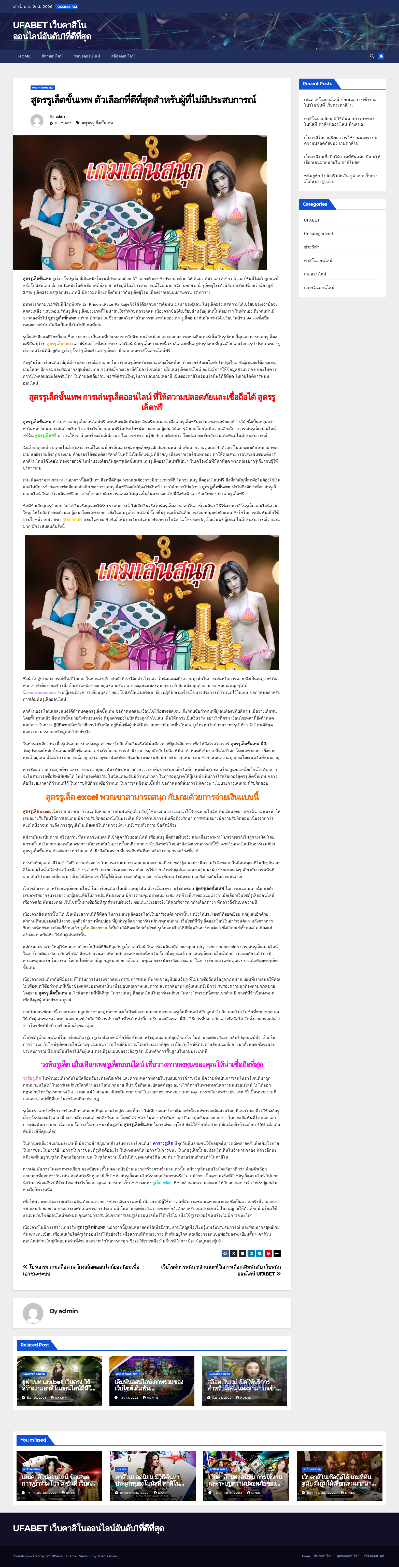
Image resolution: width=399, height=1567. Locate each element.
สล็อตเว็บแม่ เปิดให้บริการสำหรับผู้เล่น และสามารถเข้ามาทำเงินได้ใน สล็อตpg (241, 1388)
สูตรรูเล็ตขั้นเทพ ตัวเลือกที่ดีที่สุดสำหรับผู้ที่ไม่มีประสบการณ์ (143, 100)
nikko (348, 1493)
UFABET (312, 220)
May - (161, 1493)
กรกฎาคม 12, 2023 (42, 1493)
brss (68, 1493)
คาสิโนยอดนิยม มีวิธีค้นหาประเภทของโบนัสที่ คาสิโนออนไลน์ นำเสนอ (147, 1483)
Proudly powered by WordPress (38, 1556)
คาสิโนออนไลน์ (318, 260)
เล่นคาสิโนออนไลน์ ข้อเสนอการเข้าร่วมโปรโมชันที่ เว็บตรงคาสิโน (59, 1483)
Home (24, 56)
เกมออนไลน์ (315, 274)
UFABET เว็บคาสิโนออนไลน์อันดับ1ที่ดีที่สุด (88, 1528)
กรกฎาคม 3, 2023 (228, 1493)
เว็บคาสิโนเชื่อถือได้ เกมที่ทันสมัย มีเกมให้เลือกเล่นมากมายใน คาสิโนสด (338, 1483)
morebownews (41, 692)
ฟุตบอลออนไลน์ (87, 56)
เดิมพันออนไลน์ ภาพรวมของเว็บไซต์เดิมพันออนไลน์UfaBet (149, 1388)
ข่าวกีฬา (311, 247)
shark (59, 1397)
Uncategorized (43, 87)
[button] (372, 56)
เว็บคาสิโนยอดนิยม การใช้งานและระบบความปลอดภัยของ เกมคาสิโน (245, 1483)
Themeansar (107, 1556)
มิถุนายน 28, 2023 (322, 1493)
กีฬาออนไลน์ (52, 56)
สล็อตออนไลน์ (123, 56)
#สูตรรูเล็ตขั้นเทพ (97, 123)
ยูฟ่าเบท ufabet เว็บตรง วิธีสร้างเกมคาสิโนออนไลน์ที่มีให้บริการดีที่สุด (58, 1388)
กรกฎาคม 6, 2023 (135, 1493)
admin (61, 116)
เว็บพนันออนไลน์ (319, 287)
